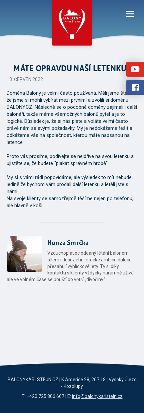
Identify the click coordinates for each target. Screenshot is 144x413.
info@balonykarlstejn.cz (97, 396)
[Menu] (130, 13)
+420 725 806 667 (45, 396)
